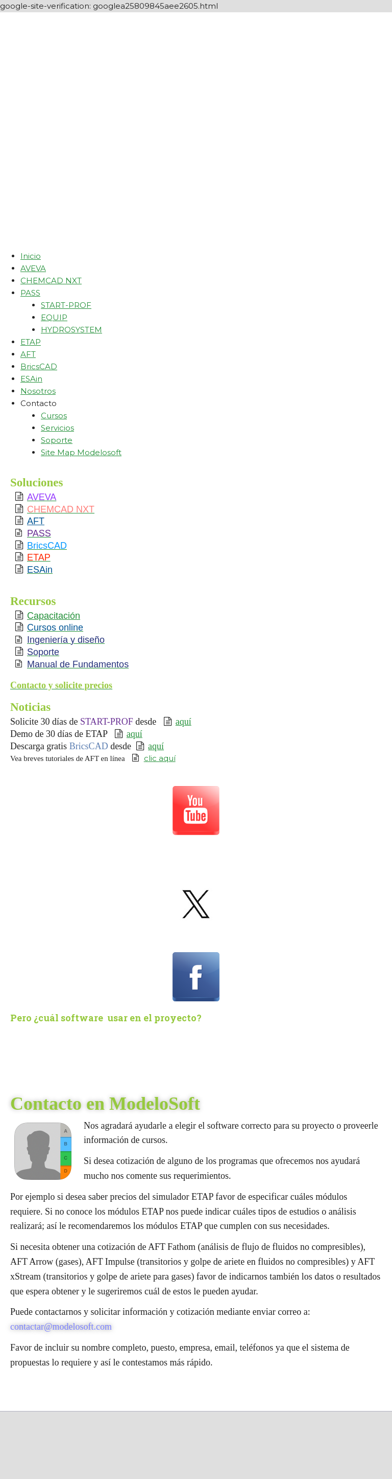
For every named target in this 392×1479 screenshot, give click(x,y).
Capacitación (53, 616)
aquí (183, 721)
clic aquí (160, 758)
